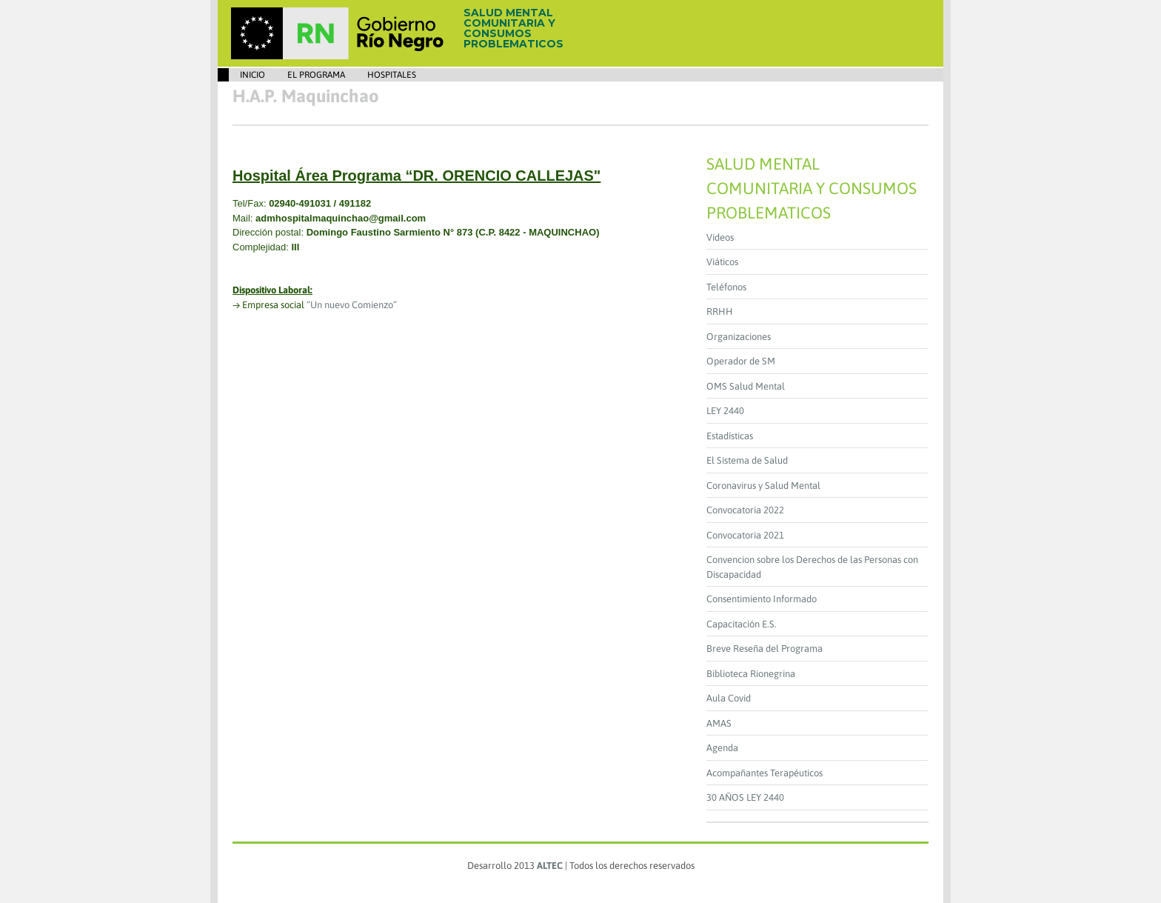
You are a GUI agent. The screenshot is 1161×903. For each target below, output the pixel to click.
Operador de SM (740, 361)
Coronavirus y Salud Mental (763, 485)
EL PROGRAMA (316, 75)
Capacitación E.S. (741, 624)
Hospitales (391, 75)
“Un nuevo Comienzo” (352, 304)
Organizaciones (738, 336)
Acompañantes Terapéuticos (764, 773)
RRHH (719, 311)
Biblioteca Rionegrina (750, 673)
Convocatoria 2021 (745, 535)
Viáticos (722, 261)
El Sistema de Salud (747, 460)
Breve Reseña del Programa (764, 648)
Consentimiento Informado (761, 598)
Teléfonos (726, 287)
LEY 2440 (725, 410)
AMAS (719, 723)
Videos (720, 237)
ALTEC (550, 865)
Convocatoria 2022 (745, 510)
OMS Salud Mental (745, 386)
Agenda (722, 747)
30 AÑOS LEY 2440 (745, 797)
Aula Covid (728, 698)
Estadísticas (729, 435)
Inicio (252, 75)
